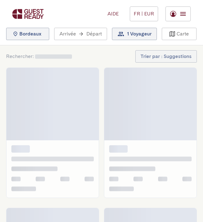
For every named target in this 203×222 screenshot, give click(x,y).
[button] (27, 34)
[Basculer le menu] (144, 13)
